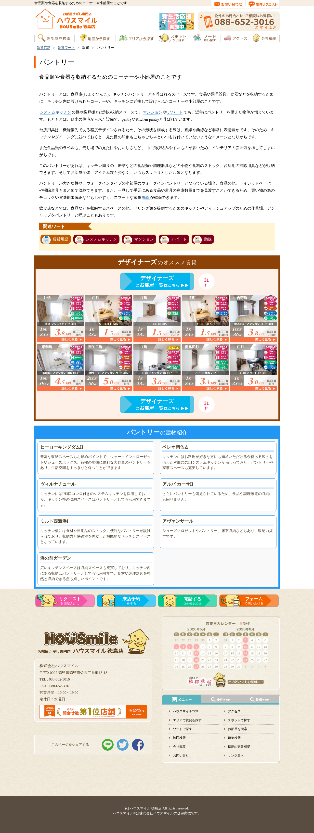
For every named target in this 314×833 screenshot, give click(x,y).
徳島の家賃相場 (239, 746)
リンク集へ (236, 755)
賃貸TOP (43, 48)
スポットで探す (239, 720)
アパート (175, 112)
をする (131, 600)
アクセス (234, 711)
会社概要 (179, 746)
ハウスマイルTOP (185, 711)
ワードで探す (182, 729)
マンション (152, 112)
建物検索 (234, 738)
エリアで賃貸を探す (187, 720)
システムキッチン (55, 112)
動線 (146, 197)
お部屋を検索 (237, 729)
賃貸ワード (66, 48)
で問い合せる (253, 600)
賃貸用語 (60, 239)
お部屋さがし (69, 600)
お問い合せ (181, 755)
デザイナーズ (157, 278)
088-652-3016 (192, 600)
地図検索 (179, 738)
